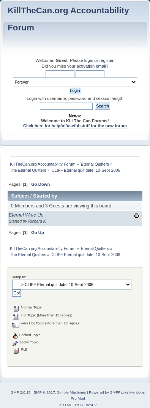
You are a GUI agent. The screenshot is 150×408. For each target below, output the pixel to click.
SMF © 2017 (44, 392)
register (106, 60)
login (88, 60)
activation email (91, 66)
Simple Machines (71, 392)
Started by (45, 196)
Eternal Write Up (26, 215)
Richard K (37, 221)
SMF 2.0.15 (21, 392)
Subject (20, 196)
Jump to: (19, 277)
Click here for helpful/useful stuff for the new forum (75, 125)
